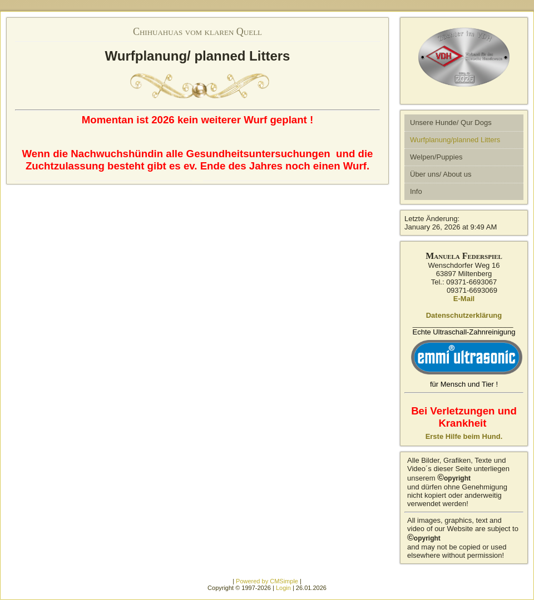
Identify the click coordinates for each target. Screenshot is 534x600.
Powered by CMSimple (267, 581)
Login (283, 587)
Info (416, 191)
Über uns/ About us (441, 174)
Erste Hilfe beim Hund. (464, 436)
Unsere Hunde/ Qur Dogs (451, 122)
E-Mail (463, 298)
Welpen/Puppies (436, 157)
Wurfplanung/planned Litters (455, 140)
